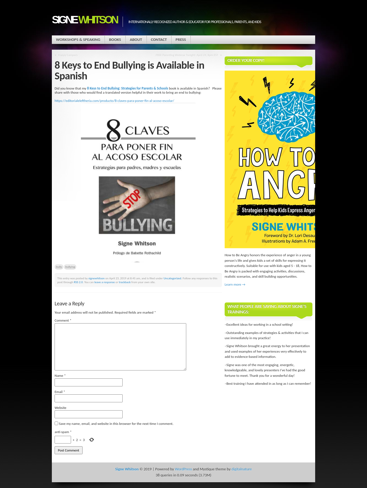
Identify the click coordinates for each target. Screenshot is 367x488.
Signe (84, 20)
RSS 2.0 (78, 282)
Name (60, 375)
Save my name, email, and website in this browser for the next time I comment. (116, 424)
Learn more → (235, 284)
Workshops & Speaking (78, 39)
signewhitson (96, 278)
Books (115, 39)
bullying (70, 267)
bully (59, 267)
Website (60, 408)
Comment (63, 320)
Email (60, 392)
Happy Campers (68, 55)
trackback (125, 282)
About (136, 39)
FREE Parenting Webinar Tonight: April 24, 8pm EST (187, 55)
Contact (159, 39)
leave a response (104, 282)
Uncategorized (172, 278)
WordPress (183, 469)
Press (181, 39)
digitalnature (242, 469)
